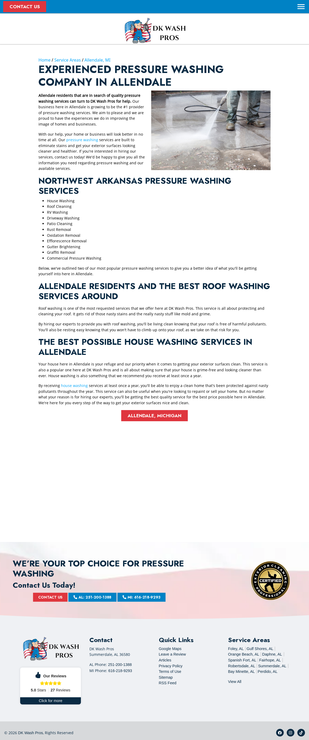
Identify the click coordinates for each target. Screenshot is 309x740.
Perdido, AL (267, 671)
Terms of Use (170, 671)
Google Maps (170, 649)
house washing (74, 385)
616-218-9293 (120, 671)
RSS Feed (167, 683)
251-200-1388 (120, 664)
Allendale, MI (98, 60)
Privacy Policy (171, 666)
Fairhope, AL (270, 660)
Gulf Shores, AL (260, 649)
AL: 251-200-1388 (107, 597)
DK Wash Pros (30, 733)
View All (234, 681)
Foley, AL (236, 649)
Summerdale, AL (272, 666)
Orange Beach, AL (243, 654)
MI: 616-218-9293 (124, 597)
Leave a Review (172, 654)
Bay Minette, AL (241, 671)
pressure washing (82, 139)
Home (44, 60)
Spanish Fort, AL (242, 660)
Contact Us (25, 6)
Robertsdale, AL (241, 666)
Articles (165, 660)
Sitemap (166, 677)
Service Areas (67, 60)
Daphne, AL (272, 654)
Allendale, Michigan (154, 415)
